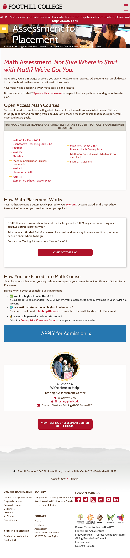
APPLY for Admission (63, 333)
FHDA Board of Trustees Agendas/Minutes (100, 527)
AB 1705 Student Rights (46, 529)
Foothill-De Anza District (89, 524)
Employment (82, 535)
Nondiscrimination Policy (47, 525)
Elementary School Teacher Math (32, 180)
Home (7, 46)
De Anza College (84, 539)
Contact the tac (65, 252)
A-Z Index (9, 509)
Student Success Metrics (16, 529)
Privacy (74, 473)
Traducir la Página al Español (18, 490)
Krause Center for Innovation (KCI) (95, 520)
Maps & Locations (13, 494)
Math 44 (17, 168)
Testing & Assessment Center (30, 46)
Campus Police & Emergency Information (55, 490)
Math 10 (17, 152)
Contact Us (40, 514)
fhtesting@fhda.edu (48, 311)
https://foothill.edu (65, 21)
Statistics (18, 156)
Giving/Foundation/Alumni (90, 531)
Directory (9, 505)
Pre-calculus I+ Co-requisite (86, 149)
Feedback (39, 518)
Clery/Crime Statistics (45, 498)
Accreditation (58, 473)
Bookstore (9, 502)
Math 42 (17, 176)
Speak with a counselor (47, 93)
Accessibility (41, 522)
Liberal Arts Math (22, 172)
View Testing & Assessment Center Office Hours (65, 424)
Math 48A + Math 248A (83, 145)
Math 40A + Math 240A (26, 140)
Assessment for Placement (64, 46)
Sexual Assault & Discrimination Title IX (54, 494)
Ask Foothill (10, 533)
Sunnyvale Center (12, 498)
